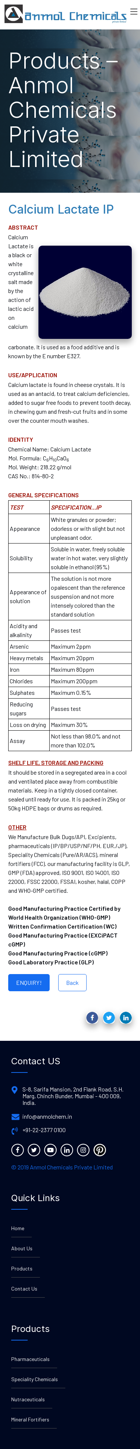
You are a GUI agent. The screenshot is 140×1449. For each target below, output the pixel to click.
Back (72, 982)
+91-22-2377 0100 (44, 1130)
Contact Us (24, 1288)
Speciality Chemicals (34, 1379)
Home (17, 1228)
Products (21, 1268)
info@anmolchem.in (47, 1116)
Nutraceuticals (28, 1399)
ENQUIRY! (29, 982)
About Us (21, 1248)
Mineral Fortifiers (30, 1419)
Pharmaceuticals (30, 1359)
